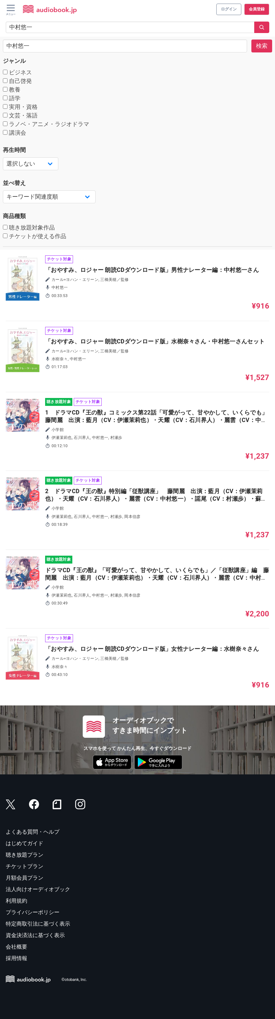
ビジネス (17, 72)
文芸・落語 (20, 115)
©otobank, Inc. (74, 979)
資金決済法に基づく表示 (35, 935)
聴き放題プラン (24, 855)
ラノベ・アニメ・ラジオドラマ (46, 124)
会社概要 (16, 947)
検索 (261, 45)
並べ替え (14, 183)
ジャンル (14, 60)
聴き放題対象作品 (29, 227)
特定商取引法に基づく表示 (38, 924)
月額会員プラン (24, 878)
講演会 (14, 132)
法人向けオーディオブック (38, 889)
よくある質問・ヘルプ (32, 832)
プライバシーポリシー (32, 912)
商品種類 (14, 216)
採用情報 (16, 958)
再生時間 (14, 150)
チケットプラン (24, 866)
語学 (11, 98)
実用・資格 (20, 106)
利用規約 (16, 901)
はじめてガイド (24, 843)
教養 (11, 89)
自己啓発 (17, 81)
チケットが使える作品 (34, 236)
